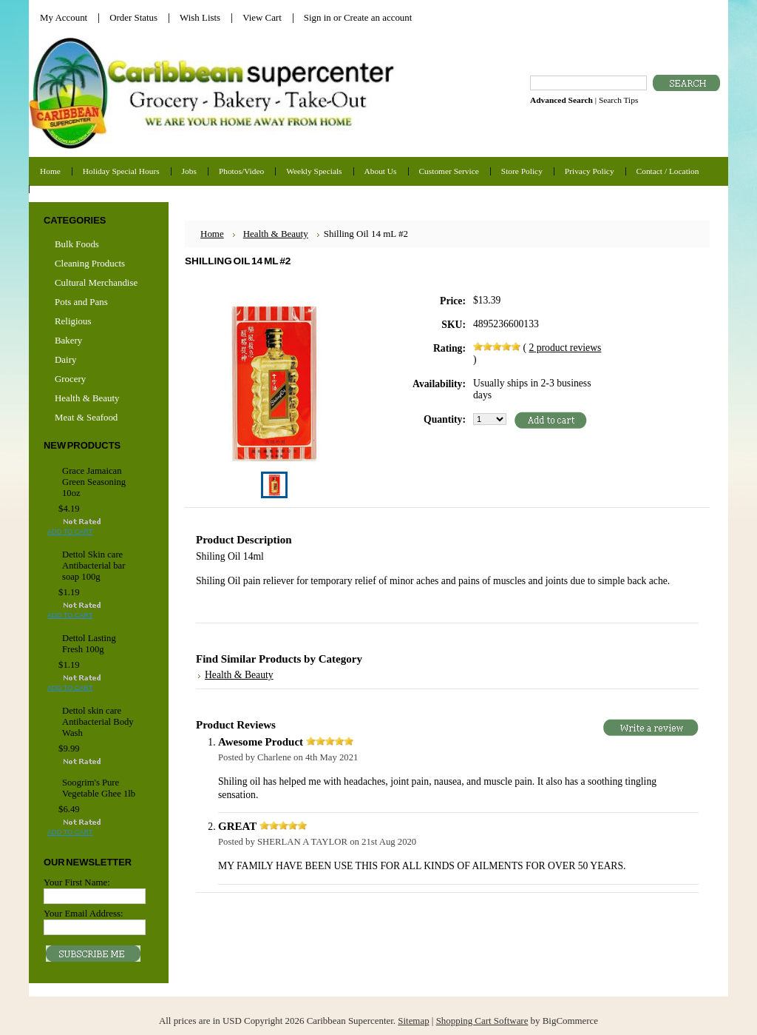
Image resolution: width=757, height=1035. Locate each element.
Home (212, 233)
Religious (73, 320)
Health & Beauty (87, 397)
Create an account (378, 17)
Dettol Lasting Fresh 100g (89, 643)
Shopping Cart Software (482, 1020)
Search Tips (618, 100)
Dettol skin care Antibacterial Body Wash (98, 722)
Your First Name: (77, 882)
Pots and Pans (81, 301)
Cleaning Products (90, 263)
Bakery (68, 340)
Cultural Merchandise (96, 282)
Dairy (65, 359)
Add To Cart (69, 531)
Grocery (97, 379)
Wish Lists (200, 17)
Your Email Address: (83, 913)
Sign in (317, 17)
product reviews (565, 347)
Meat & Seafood (86, 417)
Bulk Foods (77, 243)
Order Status (133, 17)
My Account (63, 17)
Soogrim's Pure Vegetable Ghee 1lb (98, 788)
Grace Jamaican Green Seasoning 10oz (94, 482)
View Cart (262, 17)
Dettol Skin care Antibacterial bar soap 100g (93, 565)
